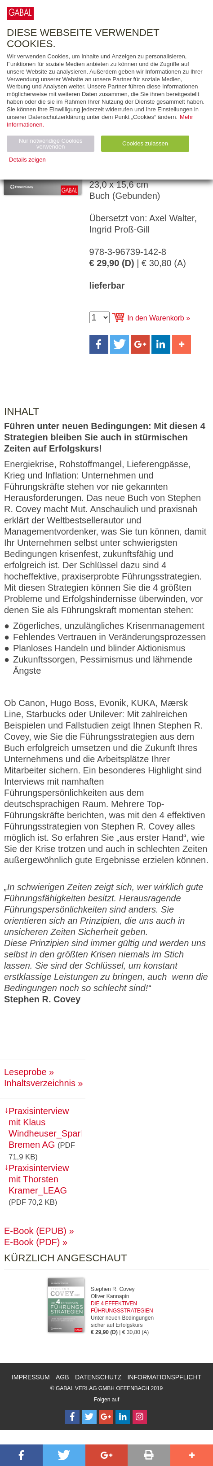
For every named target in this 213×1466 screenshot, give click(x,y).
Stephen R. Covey (112, 1289)
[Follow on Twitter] (89, 1417)
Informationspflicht (164, 1377)
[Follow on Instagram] (140, 1417)
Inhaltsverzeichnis (39, 1083)
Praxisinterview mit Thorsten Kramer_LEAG (39, 1179)
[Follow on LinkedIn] (122, 1417)
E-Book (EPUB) (35, 1231)
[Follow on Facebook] (72, 1417)
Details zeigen (27, 159)
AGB (62, 1377)
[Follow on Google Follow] (106, 1417)
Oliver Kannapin (110, 1296)
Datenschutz (98, 1377)
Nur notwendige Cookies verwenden (51, 143)
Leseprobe (25, 1072)
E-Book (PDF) (32, 1242)
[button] (98, 344)
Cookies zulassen (145, 143)
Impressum (31, 1377)
